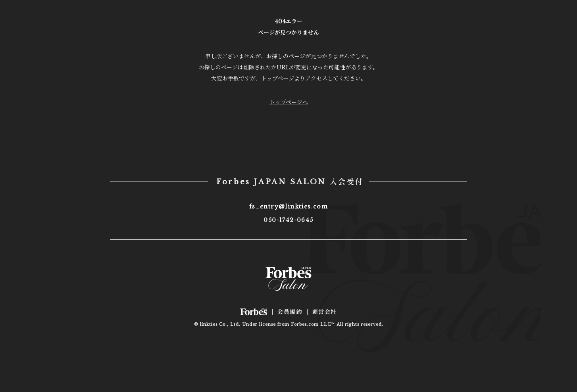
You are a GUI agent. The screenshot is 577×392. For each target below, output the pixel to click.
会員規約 (289, 312)
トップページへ (288, 102)
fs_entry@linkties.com (288, 206)
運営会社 (324, 312)
